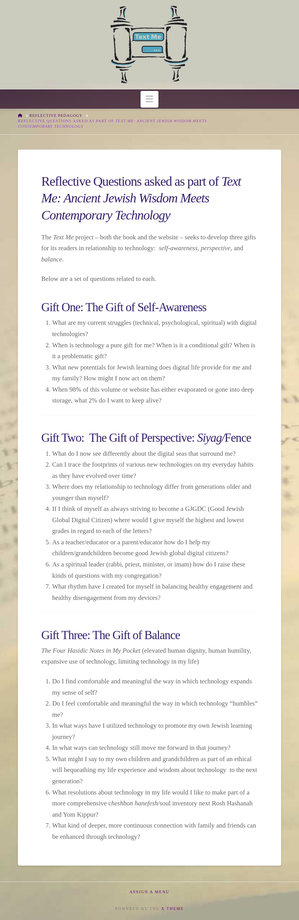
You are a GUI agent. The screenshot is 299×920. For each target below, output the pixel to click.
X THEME (172, 908)
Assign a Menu (150, 892)
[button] (150, 99)
